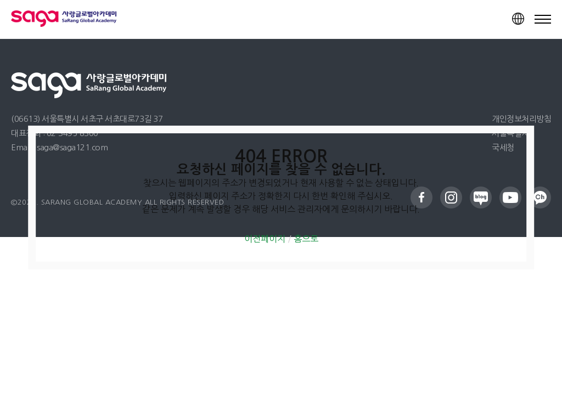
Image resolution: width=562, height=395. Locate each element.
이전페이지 (264, 238)
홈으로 (306, 238)
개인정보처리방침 (521, 119)
